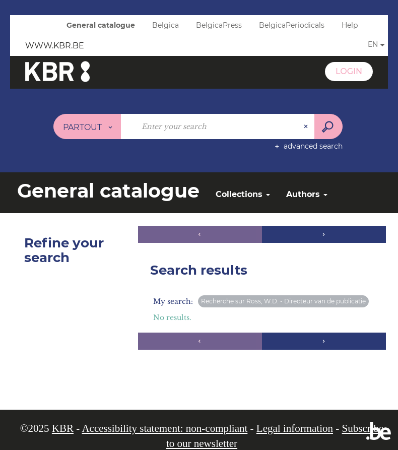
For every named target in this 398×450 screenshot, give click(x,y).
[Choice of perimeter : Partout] (87, 126)
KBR (63, 428)
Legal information (294, 428)
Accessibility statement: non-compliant (164, 428)
